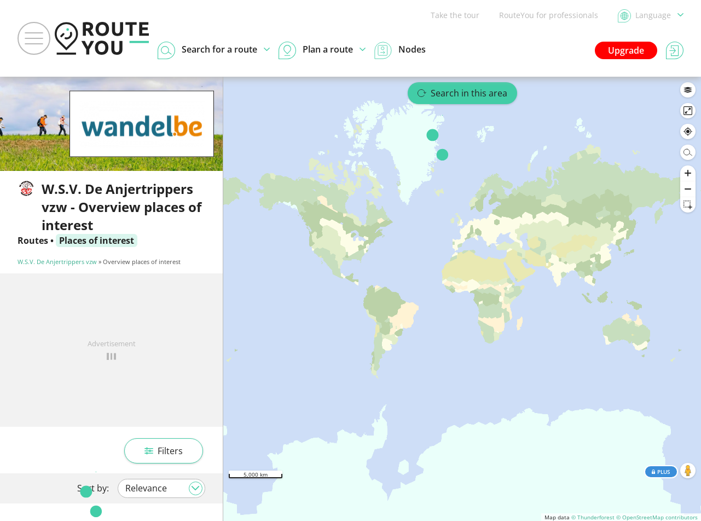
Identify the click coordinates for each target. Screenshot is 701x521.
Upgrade (626, 50)
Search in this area (462, 93)
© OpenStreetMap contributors (657, 517)
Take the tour (455, 15)
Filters (163, 451)
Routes (33, 240)
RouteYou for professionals (548, 15)
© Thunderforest (593, 517)
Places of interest (96, 240)
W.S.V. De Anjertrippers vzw (57, 261)
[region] (462, 299)
